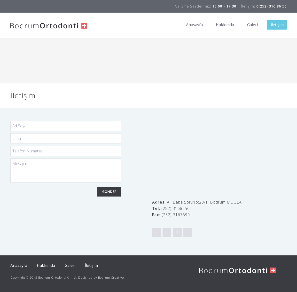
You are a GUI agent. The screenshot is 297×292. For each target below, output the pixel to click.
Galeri (252, 24)
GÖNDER (109, 191)
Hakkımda (225, 24)
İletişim (277, 24)
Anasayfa (194, 24)
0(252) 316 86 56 (271, 6)
